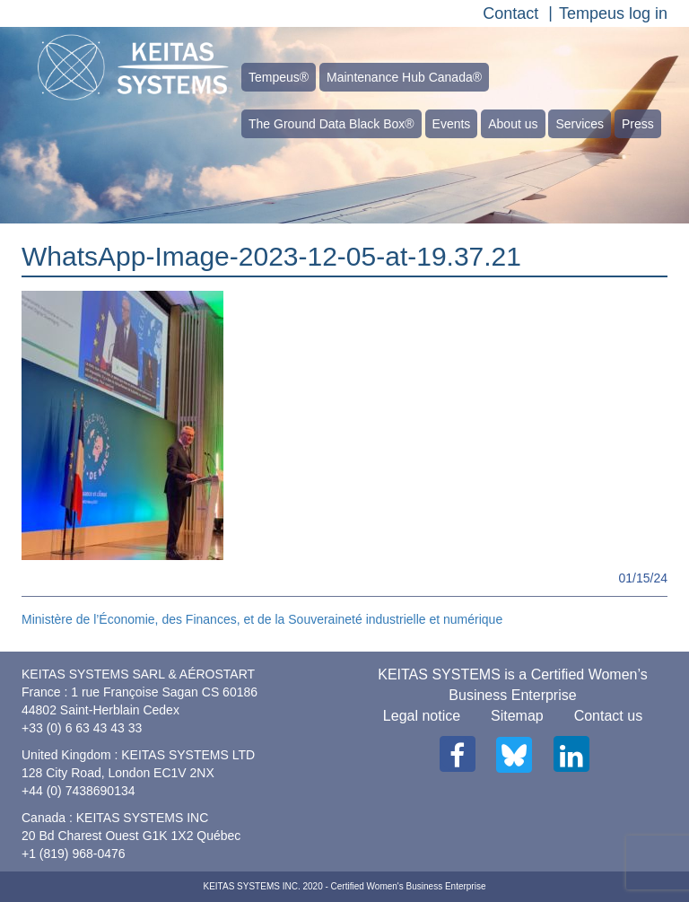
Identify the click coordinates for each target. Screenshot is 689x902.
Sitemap (517, 715)
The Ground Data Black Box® (331, 124)
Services (579, 124)
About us (512, 124)
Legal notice (421, 715)
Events (451, 124)
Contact (510, 13)
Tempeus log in (613, 13)
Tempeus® (279, 77)
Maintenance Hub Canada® (404, 77)
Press (638, 124)
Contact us (608, 715)
